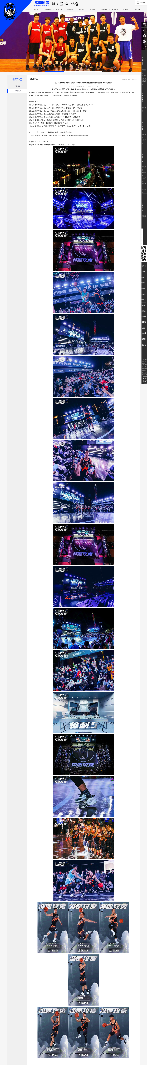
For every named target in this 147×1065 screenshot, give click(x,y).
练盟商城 (137, 9)
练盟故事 (59, 9)
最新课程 (70, 9)
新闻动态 (92, 9)
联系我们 (126, 9)
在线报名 (141, 2)
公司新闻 (18, 86)
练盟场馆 (81, 9)
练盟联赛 (115, 9)
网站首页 (36, 9)
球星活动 (18, 91)
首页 (129, 80)
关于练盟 (48, 9)
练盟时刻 (104, 9)
